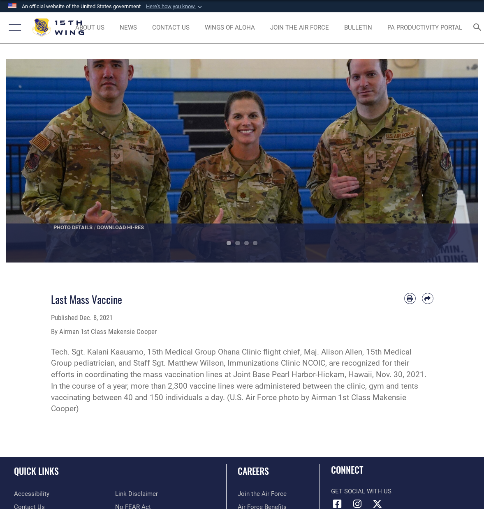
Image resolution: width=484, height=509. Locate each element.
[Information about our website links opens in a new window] (136, 493)
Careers (253, 470)
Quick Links (36, 470)
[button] (175, 6)
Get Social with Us (361, 491)
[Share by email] (427, 298)
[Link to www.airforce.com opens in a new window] (262, 493)
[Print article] (410, 298)
